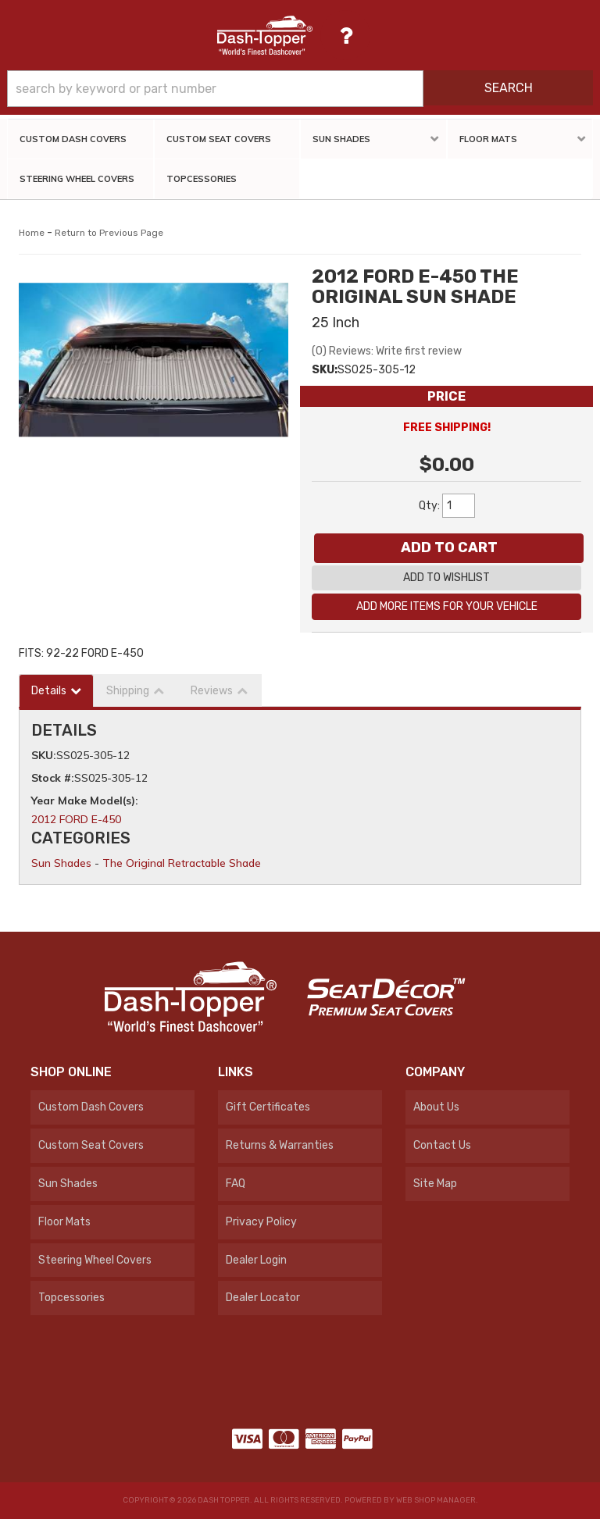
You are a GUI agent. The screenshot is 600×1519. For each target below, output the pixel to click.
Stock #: (52, 778)
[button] (300, 88)
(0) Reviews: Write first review (387, 351)
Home (32, 232)
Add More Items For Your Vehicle (447, 606)
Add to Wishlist (446, 577)
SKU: (325, 369)
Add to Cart (449, 547)
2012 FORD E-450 (76, 819)
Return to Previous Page (109, 232)
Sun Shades (61, 863)
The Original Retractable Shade (181, 863)
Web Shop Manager (436, 1500)
